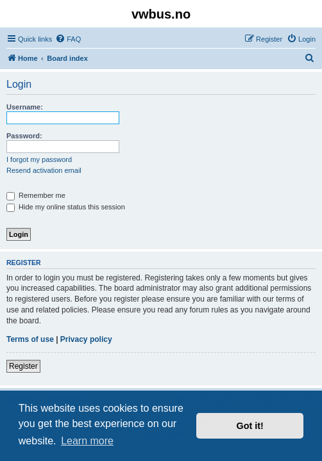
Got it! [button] (250, 426)
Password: (24, 136)
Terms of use (30, 339)
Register (23, 366)
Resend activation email (43, 170)
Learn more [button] (87, 440)
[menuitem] (68, 39)
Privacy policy (86, 339)
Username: (24, 107)
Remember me (35, 195)
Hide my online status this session (65, 207)
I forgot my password (39, 159)
